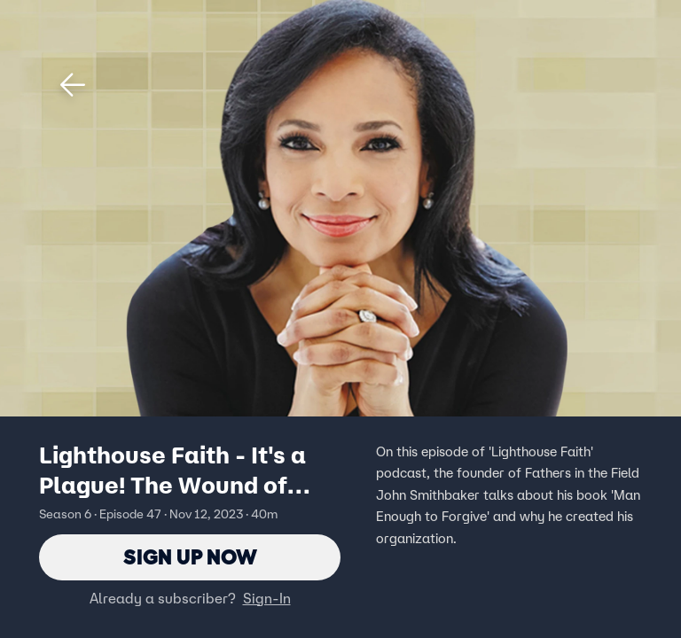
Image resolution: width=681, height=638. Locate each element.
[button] (73, 85)
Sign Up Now (190, 557)
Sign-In (267, 598)
